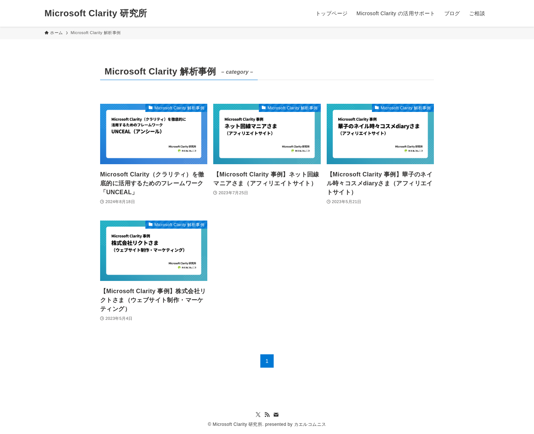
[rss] (267, 414)
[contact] (276, 414)
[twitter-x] (258, 414)
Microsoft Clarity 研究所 (95, 13)
